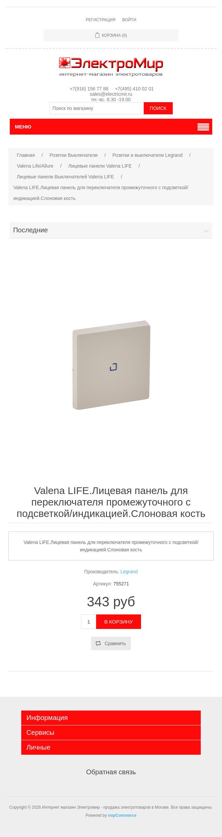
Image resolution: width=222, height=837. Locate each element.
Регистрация (100, 20)
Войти (129, 20)
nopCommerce (122, 815)
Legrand (129, 571)
